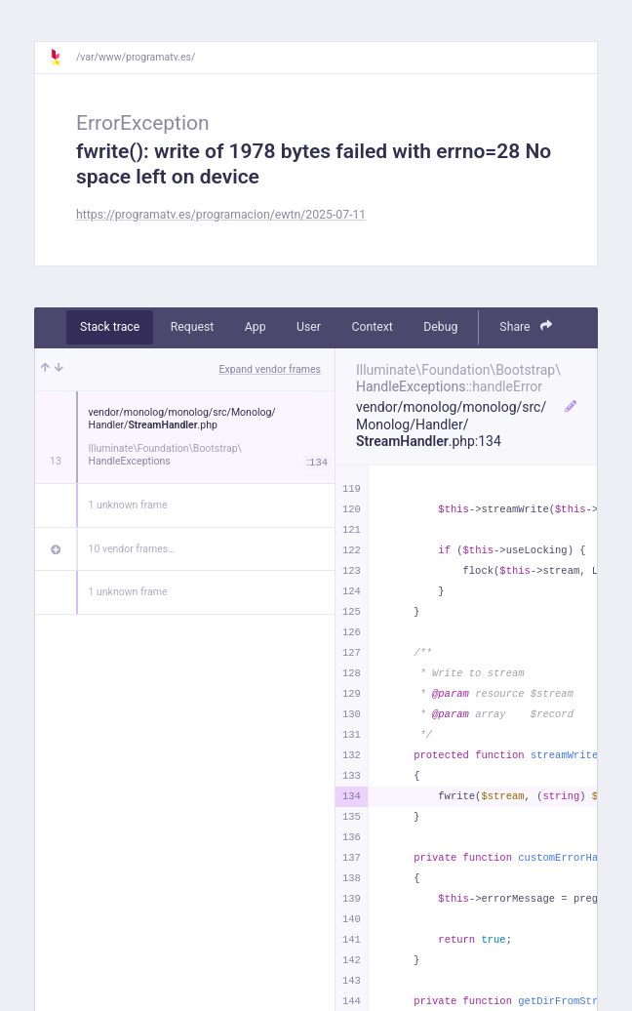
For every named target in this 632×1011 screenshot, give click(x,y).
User (308, 327)
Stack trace (109, 327)
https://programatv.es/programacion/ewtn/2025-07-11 (221, 215)
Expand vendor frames (270, 369)
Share (525, 326)
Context (371, 327)
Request (193, 327)
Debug (440, 327)
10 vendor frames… (132, 549)
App (255, 327)
